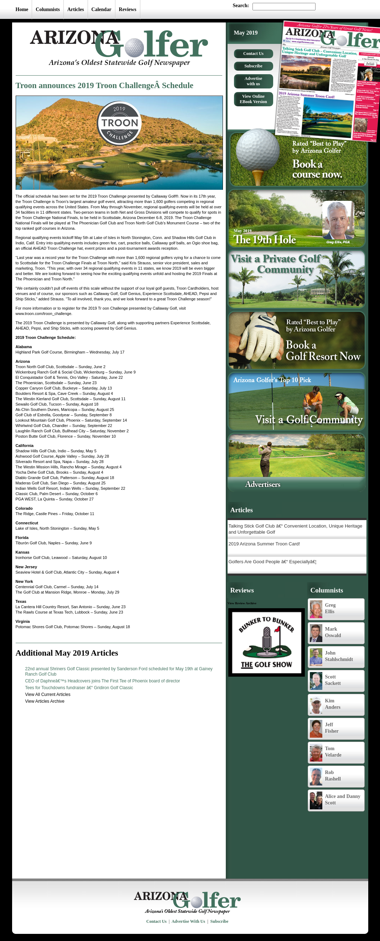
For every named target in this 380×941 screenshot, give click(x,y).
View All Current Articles (48, 694)
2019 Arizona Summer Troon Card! (264, 543)
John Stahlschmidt (331, 657)
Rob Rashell (325, 776)
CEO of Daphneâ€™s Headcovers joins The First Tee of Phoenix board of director (102, 680)
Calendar (101, 9)
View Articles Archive (45, 701)
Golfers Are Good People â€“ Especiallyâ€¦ (273, 561)
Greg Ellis (323, 609)
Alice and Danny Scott (335, 800)
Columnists (48, 9)
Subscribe (253, 65)
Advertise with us (253, 81)
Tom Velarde (326, 753)
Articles (75, 9)
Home (22, 9)
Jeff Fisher (324, 729)
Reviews (127, 9)
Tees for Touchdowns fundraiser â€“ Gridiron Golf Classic (79, 687)
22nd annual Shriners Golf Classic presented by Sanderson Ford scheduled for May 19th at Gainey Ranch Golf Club (119, 671)
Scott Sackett (325, 681)
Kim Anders (325, 705)
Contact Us (253, 53)
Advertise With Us (188, 921)
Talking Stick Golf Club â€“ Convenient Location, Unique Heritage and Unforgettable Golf (296, 529)
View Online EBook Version (253, 99)
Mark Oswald (325, 633)
